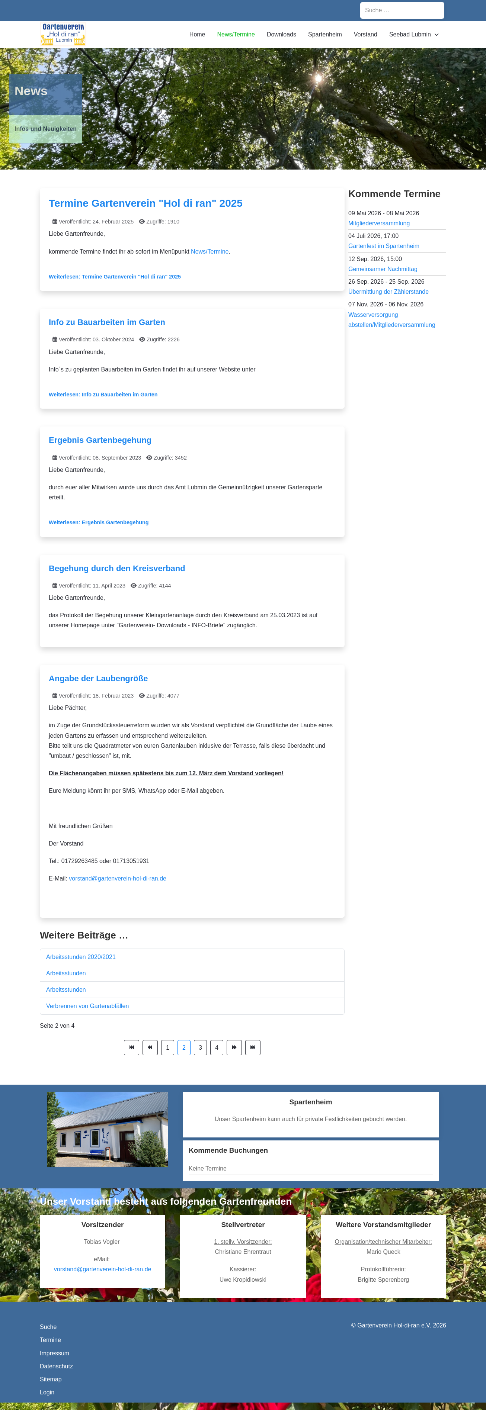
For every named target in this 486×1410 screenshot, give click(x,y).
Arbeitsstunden (66, 973)
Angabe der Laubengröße (98, 678)
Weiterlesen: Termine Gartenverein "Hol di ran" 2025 (115, 277)
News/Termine (209, 251)
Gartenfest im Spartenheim (383, 246)
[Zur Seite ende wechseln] (252, 1047)
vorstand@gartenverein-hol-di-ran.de (117, 878)
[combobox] (402, 10)
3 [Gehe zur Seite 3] (200, 1047)
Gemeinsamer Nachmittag (383, 269)
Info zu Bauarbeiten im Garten (107, 322)
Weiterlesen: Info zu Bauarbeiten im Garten (103, 394)
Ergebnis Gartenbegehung (100, 440)
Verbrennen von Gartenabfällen (87, 1006)
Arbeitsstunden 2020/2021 (81, 957)
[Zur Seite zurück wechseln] (150, 1047)
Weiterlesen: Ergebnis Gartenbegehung (99, 522)
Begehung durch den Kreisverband (117, 568)
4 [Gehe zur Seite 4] (216, 1047)
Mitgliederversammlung (379, 223)
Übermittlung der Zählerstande (388, 292)
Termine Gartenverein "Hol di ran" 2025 (146, 203)
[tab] (231, 155)
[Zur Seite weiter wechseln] (234, 1047)
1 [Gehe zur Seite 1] (167, 1047)
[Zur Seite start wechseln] (131, 1047)
